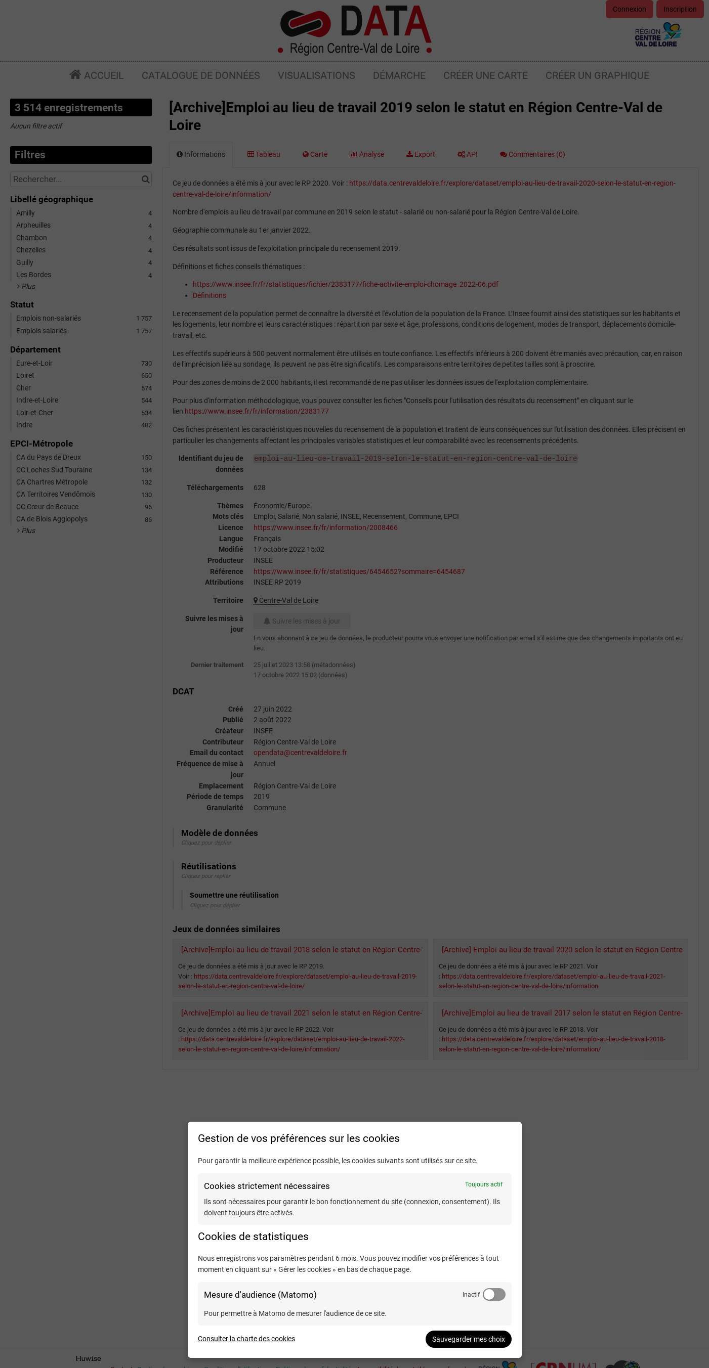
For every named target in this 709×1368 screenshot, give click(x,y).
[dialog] (355, 1240)
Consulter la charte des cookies (246, 1339)
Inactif (471, 1294)
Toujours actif (484, 1184)
